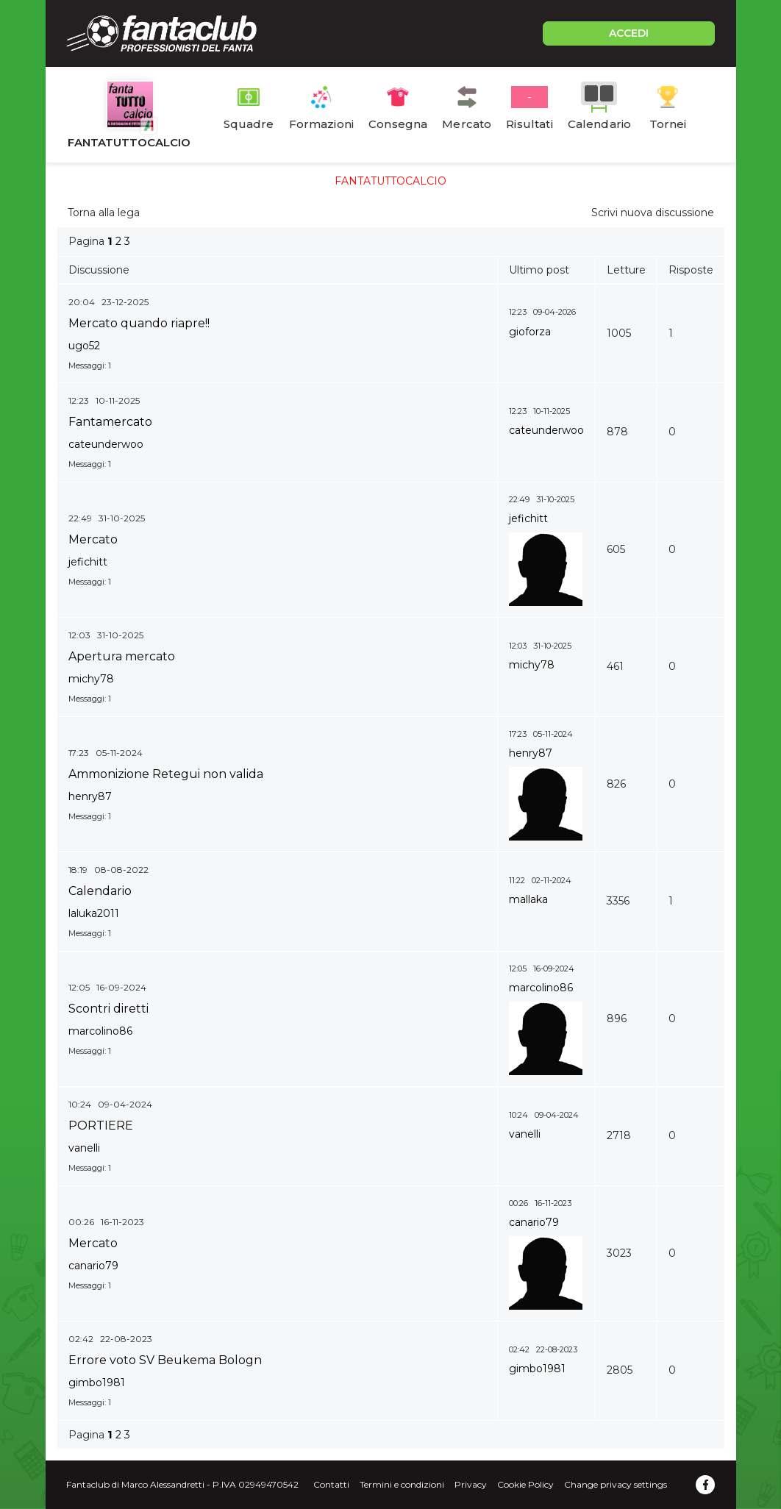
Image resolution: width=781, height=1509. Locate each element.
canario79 (93, 1265)
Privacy (470, 1484)
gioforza (530, 331)
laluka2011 (93, 913)
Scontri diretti (108, 1009)
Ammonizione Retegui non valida (165, 774)
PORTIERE (100, 1125)
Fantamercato (110, 422)
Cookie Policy (525, 1484)
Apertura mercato (121, 656)
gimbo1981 (96, 1382)
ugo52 (84, 345)
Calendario (100, 891)
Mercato (93, 539)
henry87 (90, 796)
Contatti (331, 1484)
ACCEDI (629, 33)
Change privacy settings (615, 1484)
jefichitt (87, 561)
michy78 (91, 678)
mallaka (528, 899)
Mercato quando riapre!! (139, 323)
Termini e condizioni (402, 1484)
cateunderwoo (105, 444)
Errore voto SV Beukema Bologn (165, 1360)
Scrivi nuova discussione (652, 212)
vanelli (84, 1148)
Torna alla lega (104, 212)
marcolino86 (100, 1031)
